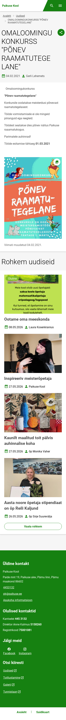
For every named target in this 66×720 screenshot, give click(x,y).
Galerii (7, 684)
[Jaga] (61, 32)
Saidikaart (42, 712)
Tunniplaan (10, 691)
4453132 (8, 587)
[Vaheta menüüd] (60, 6)
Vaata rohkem (33, 526)
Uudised (20, 15)
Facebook (9, 651)
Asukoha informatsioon (17, 600)
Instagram (25, 651)
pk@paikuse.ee (12, 593)
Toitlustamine (11, 677)
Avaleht (7, 15)
